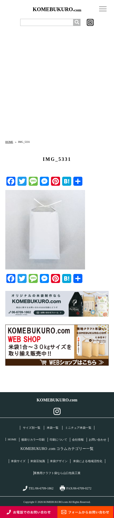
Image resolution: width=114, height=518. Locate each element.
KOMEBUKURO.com (57, 400)
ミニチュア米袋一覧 (78, 427)
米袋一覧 (52, 427)
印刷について (58, 439)
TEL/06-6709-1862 (38, 488)
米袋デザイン (58, 461)
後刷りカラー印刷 (33, 439)
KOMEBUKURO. (57, 9)
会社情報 (78, 439)
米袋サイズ (18, 461)
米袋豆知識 (37, 461)
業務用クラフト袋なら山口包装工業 (57, 473)
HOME (9, 141)
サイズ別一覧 (31, 427)
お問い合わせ (97, 439)
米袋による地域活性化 (87, 461)
